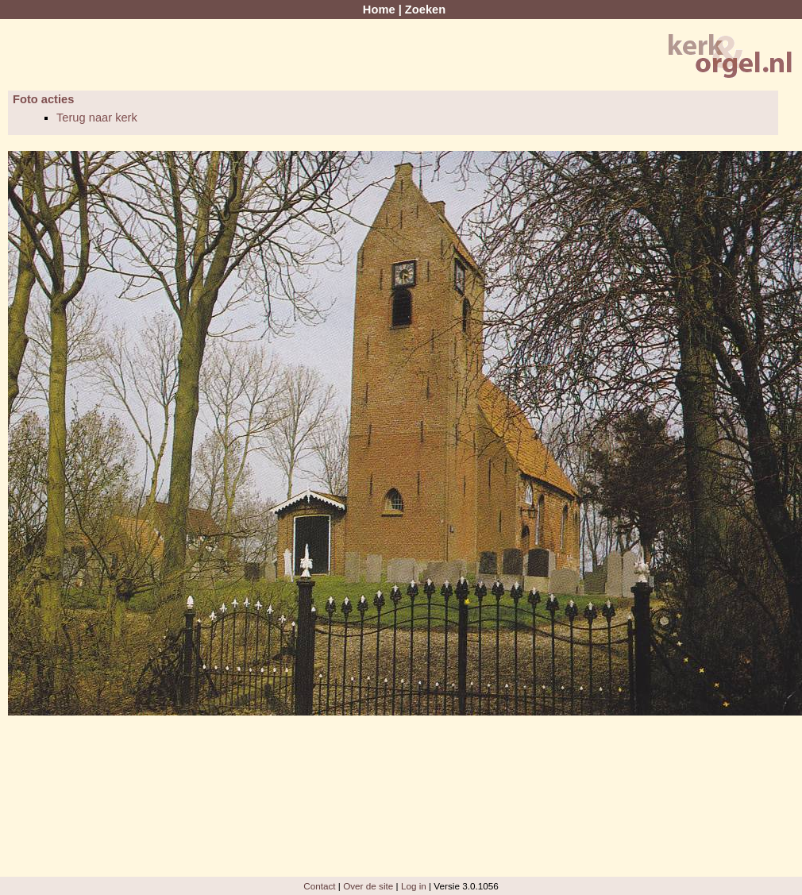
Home (379, 9)
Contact (319, 886)
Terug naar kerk (96, 117)
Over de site (368, 886)
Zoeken (425, 9)
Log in (413, 886)
